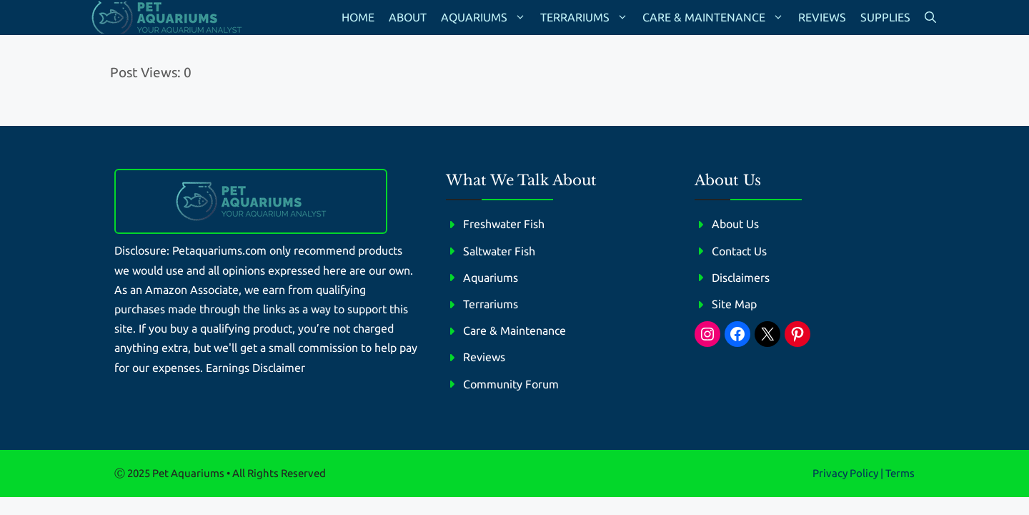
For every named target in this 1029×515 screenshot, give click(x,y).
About (408, 17)
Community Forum (511, 384)
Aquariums (487, 17)
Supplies (885, 17)
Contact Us (739, 251)
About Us (735, 223)
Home (358, 17)
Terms (900, 473)
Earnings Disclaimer (255, 367)
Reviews (822, 17)
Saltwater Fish (499, 251)
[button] (930, 17)
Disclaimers (741, 277)
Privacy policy (845, 473)
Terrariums (587, 17)
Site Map (734, 304)
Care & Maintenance (716, 17)
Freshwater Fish (504, 223)
